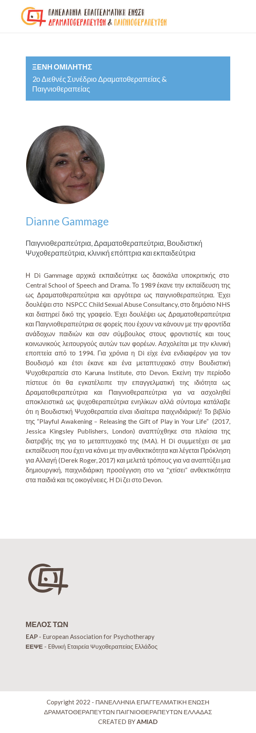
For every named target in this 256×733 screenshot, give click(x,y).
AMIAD (147, 721)
